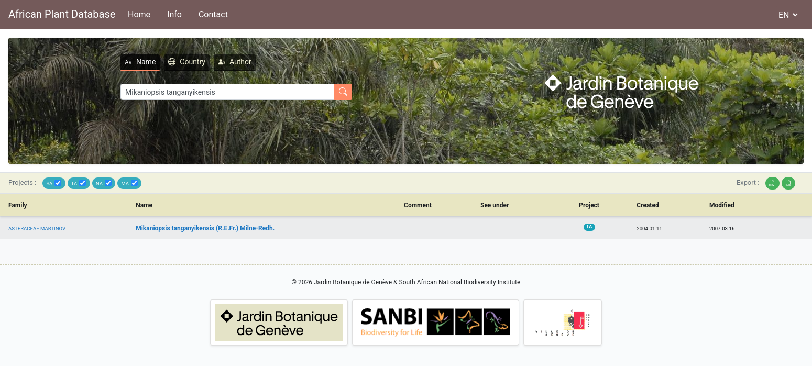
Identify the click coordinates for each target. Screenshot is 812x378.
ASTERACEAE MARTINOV (36, 228)
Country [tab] (186, 62)
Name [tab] (140, 62)
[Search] (227, 92)
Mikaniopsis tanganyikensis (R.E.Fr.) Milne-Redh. (205, 228)
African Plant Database (61, 14)
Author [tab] (234, 62)
